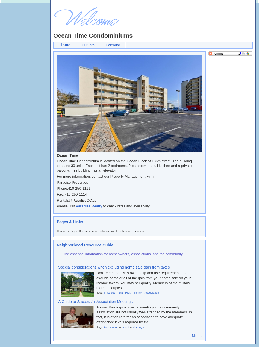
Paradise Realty (89, 206)
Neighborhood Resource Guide (85, 245)
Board (125, 327)
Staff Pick (125, 292)
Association (152, 292)
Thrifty (138, 292)
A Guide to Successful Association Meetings (95, 301)
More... (197, 336)
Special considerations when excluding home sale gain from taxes (114, 267)
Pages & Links (70, 222)
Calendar (113, 45)
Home (65, 45)
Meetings (138, 327)
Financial (110, 292)
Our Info (88, 45)
